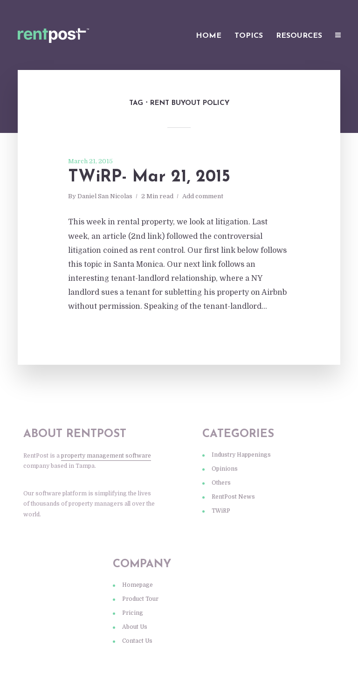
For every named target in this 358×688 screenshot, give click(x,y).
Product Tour (140, 599)
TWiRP (221, 510)
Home (208, 36)
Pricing (132, 613)
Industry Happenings (241, 455)
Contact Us (137, 641)
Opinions (225, 469)
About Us (134, 627)
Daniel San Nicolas (104, 196)
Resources (299, 36)
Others (221, 483)
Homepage (137, 585)
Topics (248, 36)
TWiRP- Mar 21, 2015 (149, 177)
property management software (106, 455)
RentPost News (233, 496)
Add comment (202, 196)
